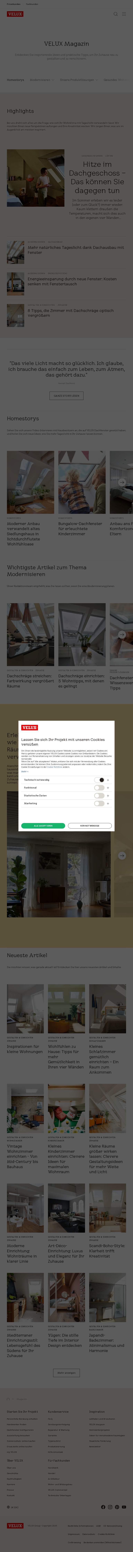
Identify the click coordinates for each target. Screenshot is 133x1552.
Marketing (30, 803)
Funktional (30, 787)
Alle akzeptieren (43, 826)
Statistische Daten (35, 795)
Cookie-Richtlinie (54, 767)
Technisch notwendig (36, 779)
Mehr (24, 771)
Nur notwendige (89, 826)
